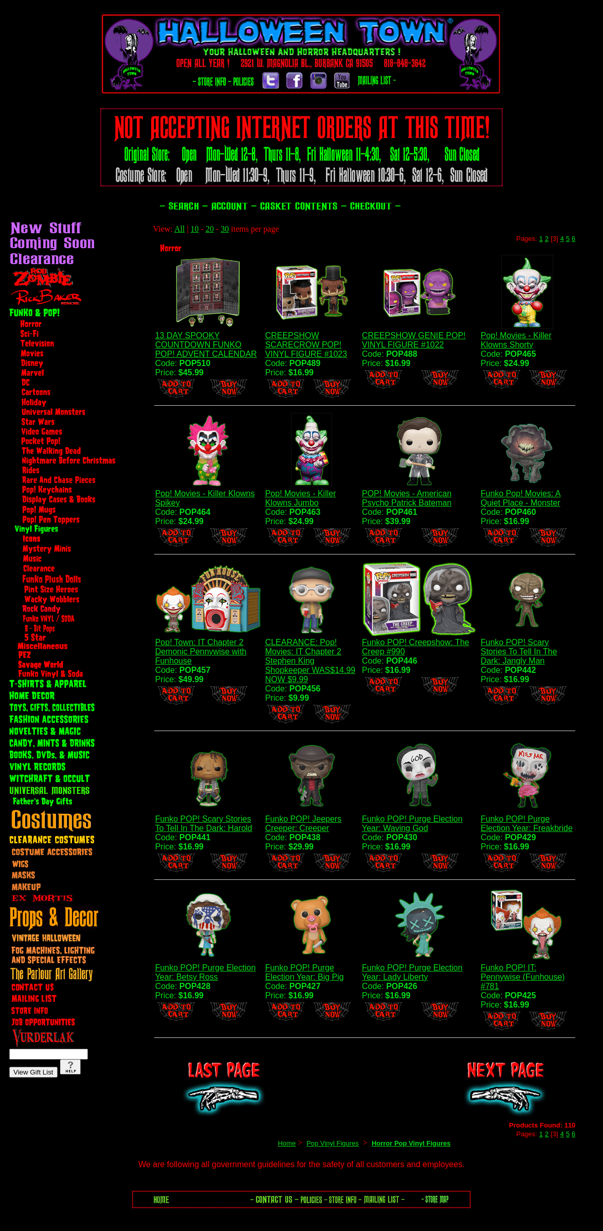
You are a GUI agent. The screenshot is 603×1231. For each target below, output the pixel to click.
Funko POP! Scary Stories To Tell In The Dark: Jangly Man (519, 651)
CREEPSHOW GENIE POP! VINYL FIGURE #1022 (414, 340)
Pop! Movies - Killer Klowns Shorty (516, 340)
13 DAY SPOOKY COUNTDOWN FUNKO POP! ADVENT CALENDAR (206, 344)
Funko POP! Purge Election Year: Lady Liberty (412, 972)
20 (210, 228)
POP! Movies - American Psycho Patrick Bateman (406, 498)
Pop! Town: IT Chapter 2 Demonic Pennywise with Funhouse (201, 651)
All (179, 228)
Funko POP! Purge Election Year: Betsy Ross (205, 972)
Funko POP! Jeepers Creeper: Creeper (303, 823)
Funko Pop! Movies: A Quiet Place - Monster (521, 498)
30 (225, 228)
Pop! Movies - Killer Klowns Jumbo (300, 498)
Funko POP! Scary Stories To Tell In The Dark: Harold (203, 823)
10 (195, 228)
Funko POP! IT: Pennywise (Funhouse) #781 (523, 977)
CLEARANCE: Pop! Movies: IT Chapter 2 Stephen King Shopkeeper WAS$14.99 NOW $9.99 (310, 661)
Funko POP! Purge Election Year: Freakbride (527, 823)
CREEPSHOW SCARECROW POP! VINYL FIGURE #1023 (306, 344)
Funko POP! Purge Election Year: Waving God (412, 823)
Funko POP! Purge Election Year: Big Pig (304, 972)
